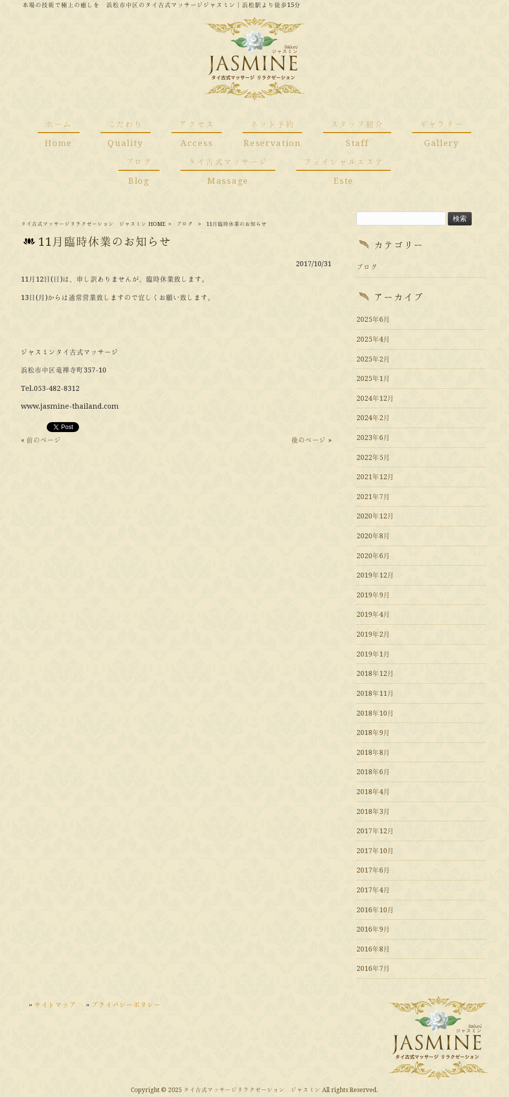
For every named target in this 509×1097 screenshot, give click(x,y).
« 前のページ (41, 440)
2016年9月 (373, 929)
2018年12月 (375, 673)
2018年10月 (375, 713)
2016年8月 (373, 949)
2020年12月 (375, 516)
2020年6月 (373, 556)
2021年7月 (373, 497)
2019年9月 (373, 595)
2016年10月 (375, 910)
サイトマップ (55, 1005)
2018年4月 (373, 792)
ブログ (184, 224)
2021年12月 (375, 477)
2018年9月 (373, 732)
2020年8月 (373, 536)
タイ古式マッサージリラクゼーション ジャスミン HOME (93, 224)
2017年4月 (373, 890)
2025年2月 (373, 359)
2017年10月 (375, 851)
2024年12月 (375, 398)
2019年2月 (373, 634)
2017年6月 (373, 870)
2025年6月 (373, 319)
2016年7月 (373, 968)
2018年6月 (373, 772)
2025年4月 (373, 339)
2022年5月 (373, 457)
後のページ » (311, 440)
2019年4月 (373, 614)
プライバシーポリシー (126, 1005)
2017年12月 (375, 831)
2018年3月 (373, 811)
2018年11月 (375, 693)
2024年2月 (373, 418)
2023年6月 (373, 437)
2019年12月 (375, 575)
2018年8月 (373, 752)
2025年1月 (373, 378)
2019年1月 (373, 654)
